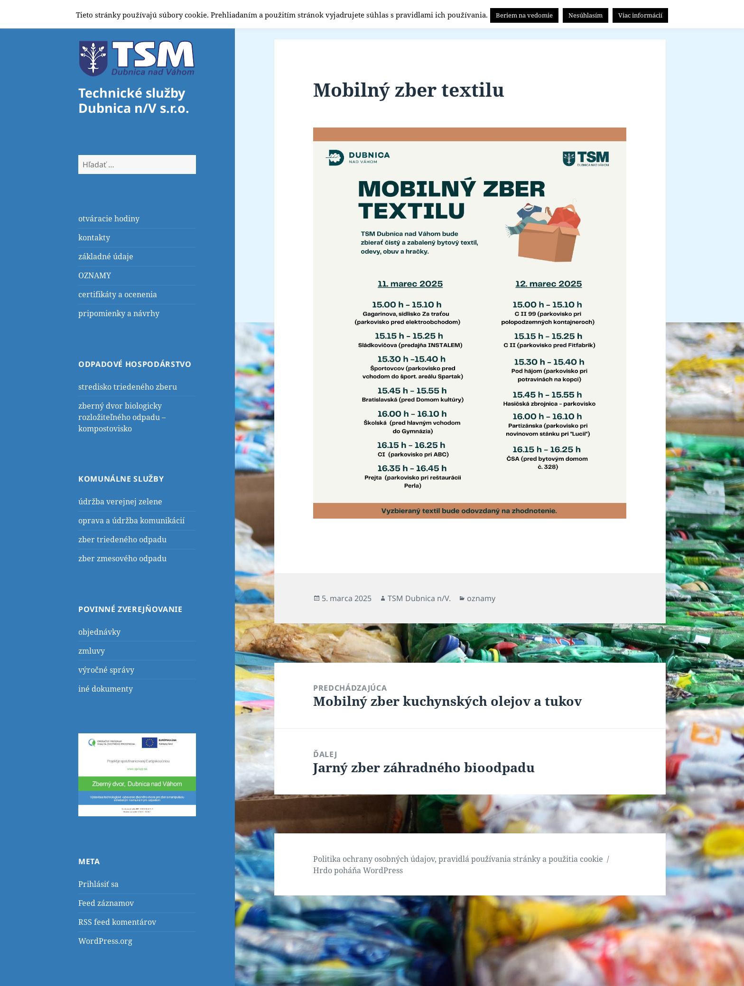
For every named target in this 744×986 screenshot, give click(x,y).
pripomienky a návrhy (118, 313)
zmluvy (91, 651)
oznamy (481, 598)
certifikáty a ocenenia (117, 294)
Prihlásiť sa (98, 884)
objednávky (99, 632)
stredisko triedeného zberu (127, 387)
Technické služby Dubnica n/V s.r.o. (133, 100)
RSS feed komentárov (117, 922)
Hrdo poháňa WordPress (358, 870)
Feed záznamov (106, 903)
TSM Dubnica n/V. (419, 598)
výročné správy (106, 670)
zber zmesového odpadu (122, 558)
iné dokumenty (105, 689)
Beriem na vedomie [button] (524, 15)
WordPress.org (105, 941)
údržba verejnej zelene (120, 501)
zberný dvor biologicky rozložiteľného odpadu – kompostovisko (122, 417)
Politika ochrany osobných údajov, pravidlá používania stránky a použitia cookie (458, 859)
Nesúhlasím (585, 15)
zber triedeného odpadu (122, 539)
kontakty (94, 237)
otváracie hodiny (109, 218)
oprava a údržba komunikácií (131, 520)
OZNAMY (94, 275)
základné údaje (105, 256)
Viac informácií (640, 15)
